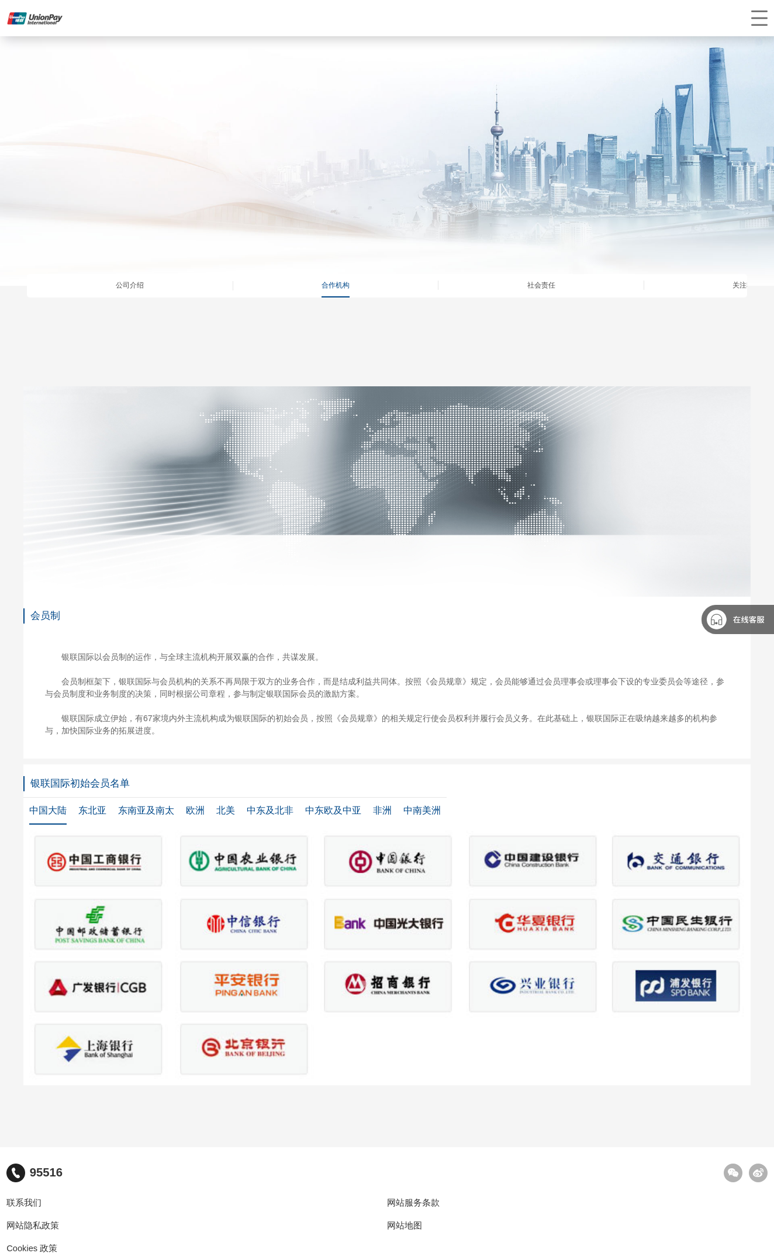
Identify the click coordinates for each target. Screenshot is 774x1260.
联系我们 (24, 1202)
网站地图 (404, 1225)
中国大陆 (48, 810)
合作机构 (336, 285)
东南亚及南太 (146, 810)
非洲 (382, 810)
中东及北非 (270, 810)
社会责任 (541, 285)
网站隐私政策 (32, 1225)
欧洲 (195, 810)
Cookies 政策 (31, 1248)
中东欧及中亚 (333, 810)
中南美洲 (422, 810)
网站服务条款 (413, 1202)
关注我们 (746, 285)
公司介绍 (130, 285)
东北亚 (92, 810)
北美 (225, 810)
